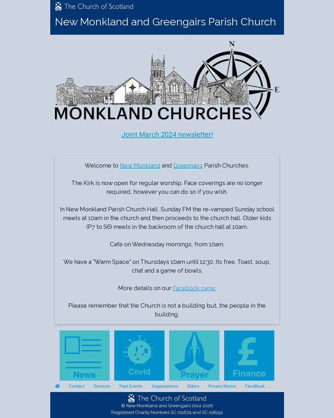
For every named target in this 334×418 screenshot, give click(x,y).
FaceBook (255, 386)
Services (102, 386)
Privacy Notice (222, 386)
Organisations (165, 386)
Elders (193, 386)
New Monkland (140, 165)
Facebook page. (194, 288)
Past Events (131, 386)
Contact (76, 386)
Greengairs (188, 165)
